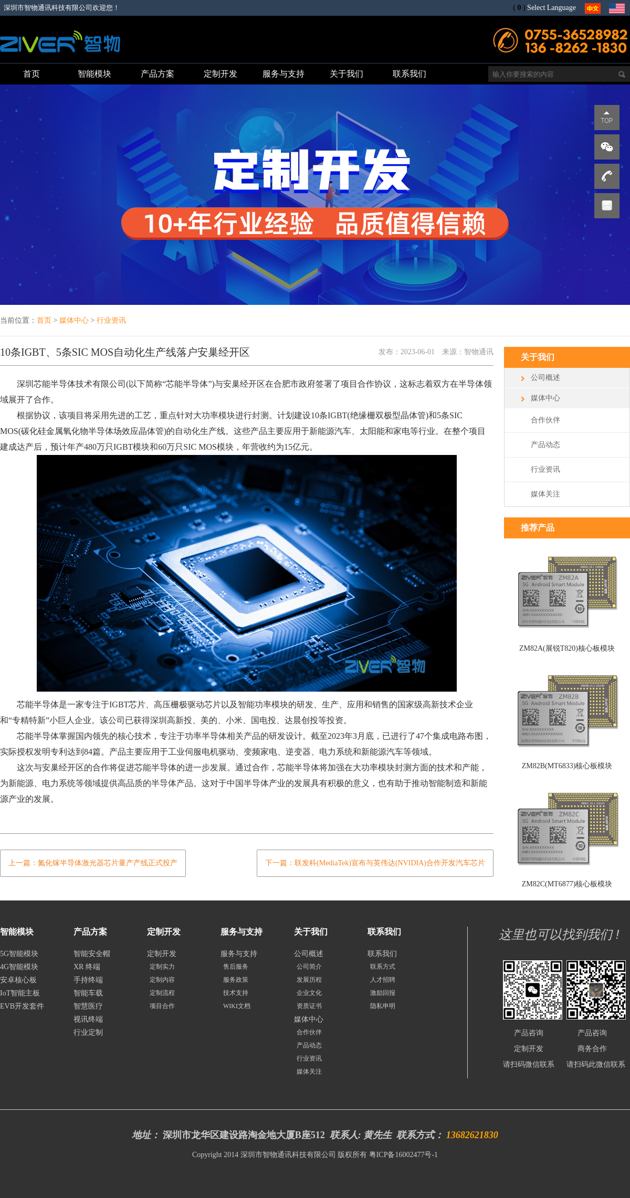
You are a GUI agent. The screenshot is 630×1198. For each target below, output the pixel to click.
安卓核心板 (18, 980)
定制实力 (162, 966)
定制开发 (161, 954)
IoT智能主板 (20, 993)
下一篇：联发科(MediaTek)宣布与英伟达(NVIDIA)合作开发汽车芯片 (375, 863)
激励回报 (382, 992)
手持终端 (88, 980)
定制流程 (162, 992)
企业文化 (309, 992)
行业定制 (88, 1032)
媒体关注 (545, 494)
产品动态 (545, 445)
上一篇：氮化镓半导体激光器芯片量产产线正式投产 (92, 863)
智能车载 (88, 993)
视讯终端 (88, 1019)
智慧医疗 (88, 1006)
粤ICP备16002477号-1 (403, 1155)
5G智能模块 (19, 954)
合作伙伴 (545, 420)
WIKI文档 (236, 1006)
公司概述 (545, 377)
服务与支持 (238, 954)
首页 (44, 320)
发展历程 (309, 979)
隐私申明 (382, 1006)
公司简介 (309, 966)
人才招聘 (382, 979)
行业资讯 (111, 320)
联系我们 (382, 954)
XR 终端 (87, 967)
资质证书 (309, 1006)
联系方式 (382, 966)
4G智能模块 (19, 967)
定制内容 (162, 979)
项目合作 (162, 1006)
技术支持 (235, 992)
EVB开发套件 (22, 1006)
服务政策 (235, 979)
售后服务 (235, 966)
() (519, 8)
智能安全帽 (92, 954)
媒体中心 (74, 320)
